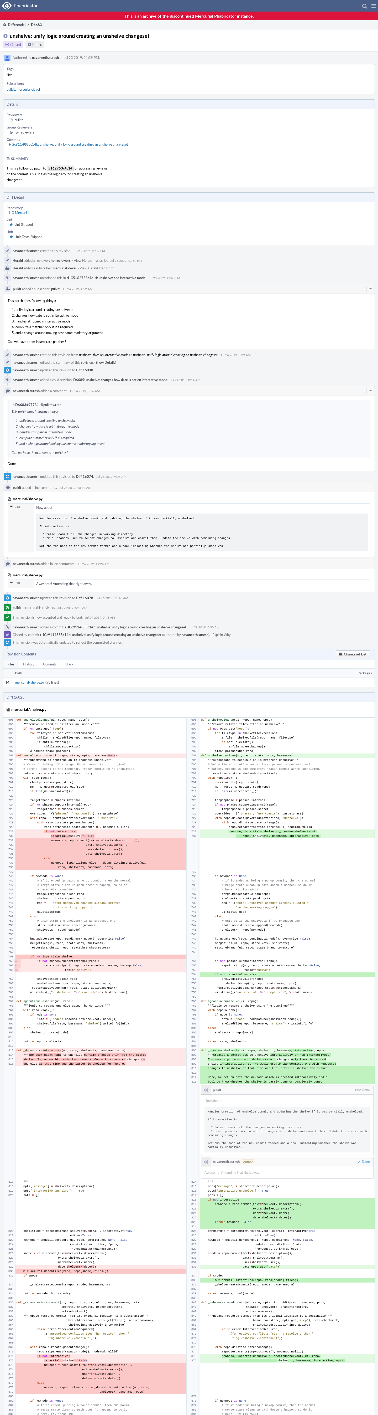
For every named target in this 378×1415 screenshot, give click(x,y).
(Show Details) (105, 362)
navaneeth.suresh (45, 57)
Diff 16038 (84, 370)
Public (37, 44)
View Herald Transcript (91, 260)
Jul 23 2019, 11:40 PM (164, 278)
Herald (18, 260)
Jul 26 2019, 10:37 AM (75, 487)
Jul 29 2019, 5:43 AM (72, 608)
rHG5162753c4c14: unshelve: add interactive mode (106, 277)
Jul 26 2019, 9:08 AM (111, 476)
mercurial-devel (28, 89)
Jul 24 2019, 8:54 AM (185, 380)
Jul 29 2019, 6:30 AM (204, 627)
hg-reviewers (24, 132)
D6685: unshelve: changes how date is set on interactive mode (120, 379)
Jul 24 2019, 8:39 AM (235, 355)
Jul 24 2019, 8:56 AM (85, 391)
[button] (373, 6)
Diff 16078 (84, 598)
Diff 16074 (84, 476)
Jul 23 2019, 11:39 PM (89, 251)
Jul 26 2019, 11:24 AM (93, 564)
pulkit (11, 89)
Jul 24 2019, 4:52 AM (77, 289)
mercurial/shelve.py (30, 682)
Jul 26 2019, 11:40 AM (112, 598)
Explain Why (221, 634)
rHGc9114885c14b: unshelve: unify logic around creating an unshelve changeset (68, 144)
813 (15, 507)
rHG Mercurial (18, 212)
